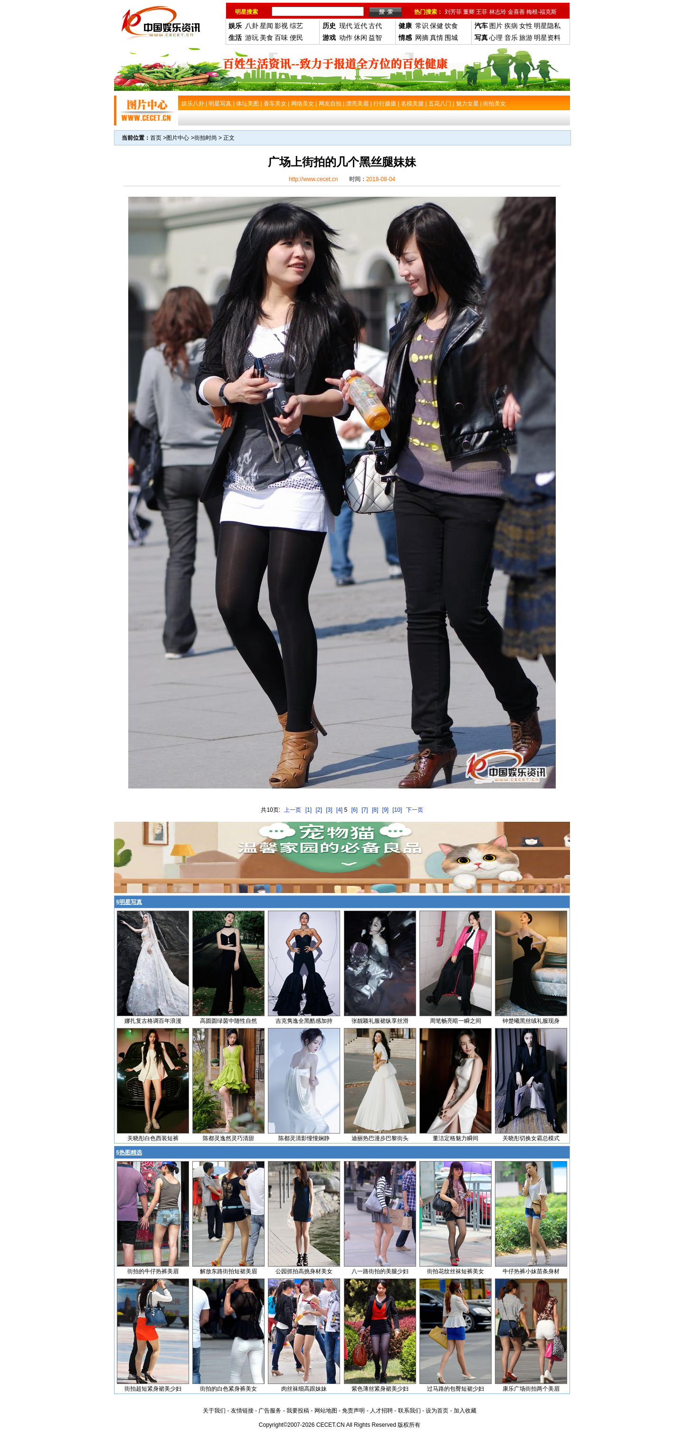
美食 (266, 37)
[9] (385, 810)
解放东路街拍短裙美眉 (228, 1271)
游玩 (251, 37)
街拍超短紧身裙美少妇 (152, 1388)
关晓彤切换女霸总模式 (531, 1138)
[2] (318, 810)
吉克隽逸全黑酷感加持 (304, 1021)
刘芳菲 (453, 12)
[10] (397, 810)
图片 (496, 25)
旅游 (525, 37)
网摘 (421, 37)
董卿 (469, 12)
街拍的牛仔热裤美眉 (153, 1271)
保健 (436, 25)
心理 (496, 37)
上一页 (292, 810)
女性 (525, 25)
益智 (375, 37)
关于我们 (214, 1410)
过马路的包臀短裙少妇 (455, 1388)
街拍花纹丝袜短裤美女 (455, 1271)
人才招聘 (381, 1410)
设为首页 (437, 1410)
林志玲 (497, 12)
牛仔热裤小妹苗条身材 (531, 1271)
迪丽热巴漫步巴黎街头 (380, 1138)
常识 (421, 25)
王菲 (481, 12)
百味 (281, 37)
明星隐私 (547, 25)
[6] (355, 810)
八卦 (251, 25)
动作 (345, 37)
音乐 (511, 37)
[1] (308, 810)
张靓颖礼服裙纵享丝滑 (380, 1021)
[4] (339, 810)
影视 (281, 25)
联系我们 (409, 1410)
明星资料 (547, 37)
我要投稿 (297, 1410)
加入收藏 (465, 1410)
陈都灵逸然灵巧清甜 (228, 1138)
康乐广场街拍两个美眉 (531, 1388)
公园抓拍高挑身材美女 (304, 1271)
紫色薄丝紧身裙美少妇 (380, 1388)
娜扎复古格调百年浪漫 (152, 1021)
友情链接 (242, 1410)
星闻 (266, 25)
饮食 (451, 25)
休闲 (360, 37)
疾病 (511, 25)
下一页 (414, 810)
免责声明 (353, 1410)
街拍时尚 (205, 138)
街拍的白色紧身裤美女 (228, 1388)
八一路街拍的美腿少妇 (380, 1271)
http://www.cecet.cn (313, 179)
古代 (375, 25)
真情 (436, 37)
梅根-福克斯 (541, 12)
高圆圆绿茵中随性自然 (228, 1021)
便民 (296, 37)
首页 (156, 138)
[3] (329, 810)
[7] (364, 810)
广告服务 (269, 1410)
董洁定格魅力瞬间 (455, 1138)
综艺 (296, 25)
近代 (360, 25)
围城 (451, 37)
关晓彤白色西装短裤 (153, 1138)
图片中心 (177, 138)
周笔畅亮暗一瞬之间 (455, 1021)
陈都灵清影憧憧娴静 (304, 1138)
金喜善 (516, 12)
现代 (345, 25)
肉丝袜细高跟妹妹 (304, 1388)
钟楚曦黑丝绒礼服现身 (531, 1021)
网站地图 (325, 1410)
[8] (375, 810)
